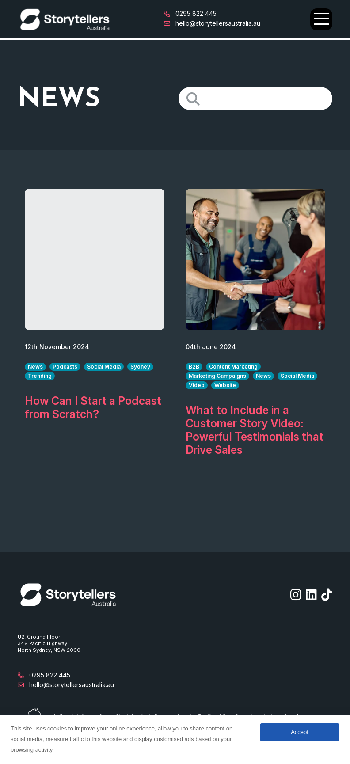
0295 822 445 (190, 13)
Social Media (104, 366)
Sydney (140, 366)
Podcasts (65, 366)
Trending (40, 375)
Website (225, 385)
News (35, 366)
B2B (194, 366)
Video (197, 385)
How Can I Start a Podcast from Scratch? (93, 407)
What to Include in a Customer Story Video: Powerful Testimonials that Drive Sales (254, 429)
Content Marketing (233, 366)
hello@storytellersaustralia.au (212, 23)
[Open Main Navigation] (321, 19)
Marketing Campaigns (217, 375)
